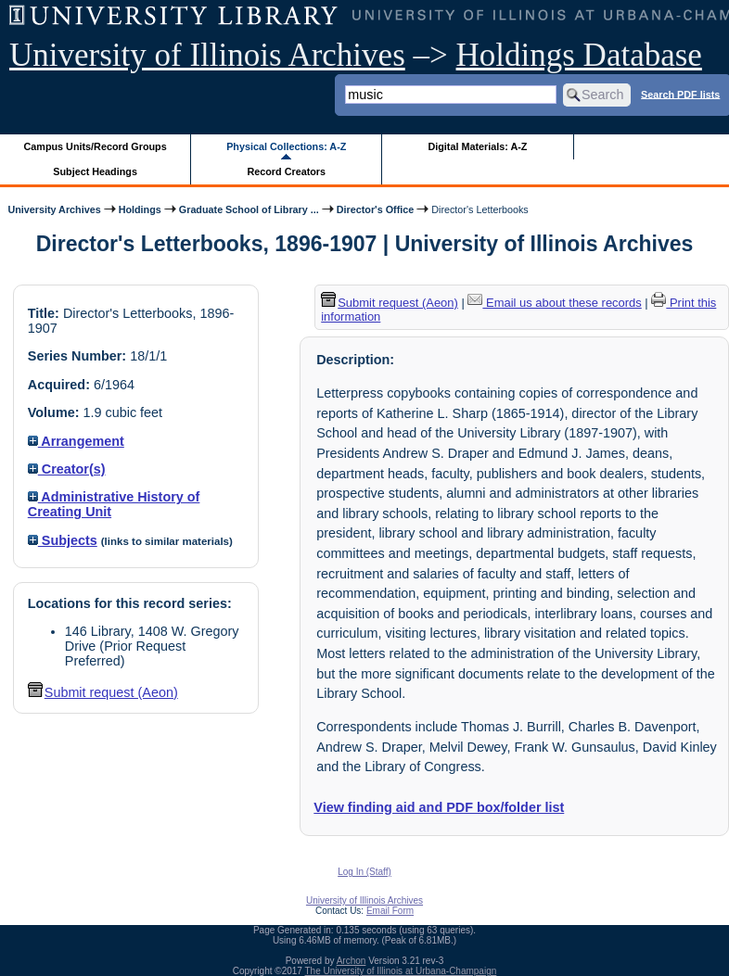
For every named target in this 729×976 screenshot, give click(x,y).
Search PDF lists (680, 93)
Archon (351, 961)
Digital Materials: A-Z (477, 146)
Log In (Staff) (364, 872)
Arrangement (76, 441)
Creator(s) (67, 469)
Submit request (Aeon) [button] (103, 692)
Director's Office (375, 209)
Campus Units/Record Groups (95, 146)
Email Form (390, 911)
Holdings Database (579, 55)
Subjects (62, 540)
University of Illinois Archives (207, 55)
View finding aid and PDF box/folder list (438, 807)
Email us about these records (554, 303)
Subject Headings (95, 171)
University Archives (53, 209)
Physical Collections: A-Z (286, 146)
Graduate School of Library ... (249, 209)
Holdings (140, 209)
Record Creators (286, 171)
